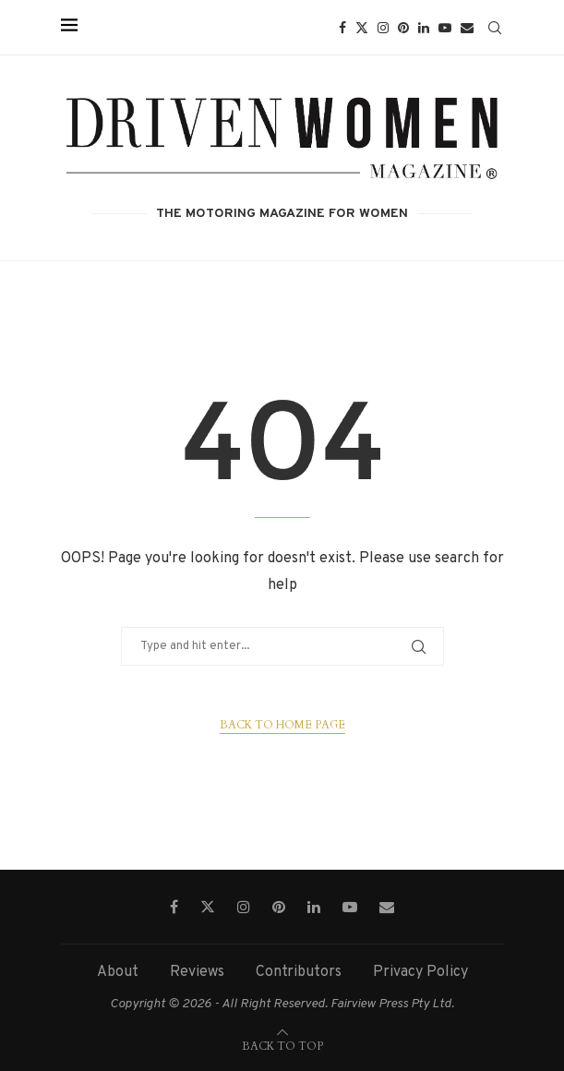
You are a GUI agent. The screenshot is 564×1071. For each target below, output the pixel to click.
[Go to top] (282, 1046)
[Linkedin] (423, 27)
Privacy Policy (420, 972)
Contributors (299, 972)
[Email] (467, 27)
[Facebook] (342, 27)
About (117, 972)
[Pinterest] (403, 27)
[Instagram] (383, 27)
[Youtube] (444, 27)
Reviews (197, 972)
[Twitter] (361, 27)
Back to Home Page (282, 724)
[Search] (495, 27)
